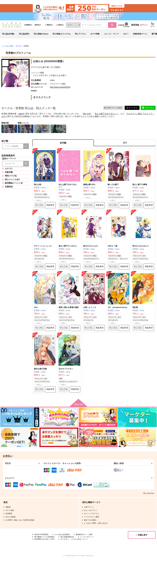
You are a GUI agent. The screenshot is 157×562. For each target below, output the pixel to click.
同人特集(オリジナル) (61, 34)
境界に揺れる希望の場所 (69, 308)
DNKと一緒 (112, 247)
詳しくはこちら (148, 494)
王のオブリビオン (66, 370)
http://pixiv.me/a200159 (60, 88)
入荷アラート (113, 108)
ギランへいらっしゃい (43, 247)
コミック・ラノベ (111, 34)
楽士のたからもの (90, 247)
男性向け (48, 26)
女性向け (59, 26)
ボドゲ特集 (95, 34)
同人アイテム (80, 34)
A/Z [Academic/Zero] (117, 308)
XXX (36, 308)
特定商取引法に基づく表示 (44, 540)
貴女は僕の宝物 (40, 370)
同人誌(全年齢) (8, 34)
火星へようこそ (89, 308)
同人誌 (18, 47)
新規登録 (135, 25)
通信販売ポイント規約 (84, 536)
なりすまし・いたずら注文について (74, 540)
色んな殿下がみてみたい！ (106, 114)
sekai (20, 114)
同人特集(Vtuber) (41, 34)
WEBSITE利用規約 (41, 536)
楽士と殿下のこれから (68, 247)
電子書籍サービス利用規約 (44, 538)
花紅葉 (135, 308)
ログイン (144, 25)
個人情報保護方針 (67, 538)
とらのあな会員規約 (62, 536)
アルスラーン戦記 (134, 114)
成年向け (38, 25)
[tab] (125, 143)
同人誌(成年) (24, 34)
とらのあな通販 (7, 47)
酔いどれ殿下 (113, 185)
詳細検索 (121, 25)
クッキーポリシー (87, 538)
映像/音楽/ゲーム (140, 34)
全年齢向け (28, 25)
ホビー (126, 34)
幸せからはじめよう (140, 247)
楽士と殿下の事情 (139, 185)
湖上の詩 (87, 114)
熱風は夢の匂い (89, 185)
